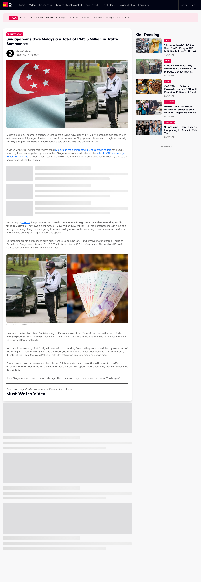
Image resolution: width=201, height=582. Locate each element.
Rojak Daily (108, 4)
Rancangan (45, 4)
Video (32, 4)
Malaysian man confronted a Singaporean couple (83, 149)
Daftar (183, 4)
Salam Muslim (127, 4)
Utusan (26, 222)
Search (193, 5)
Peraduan (143, 4)
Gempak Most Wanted (69, 4)
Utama (21, 4)
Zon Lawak (92, 4)
